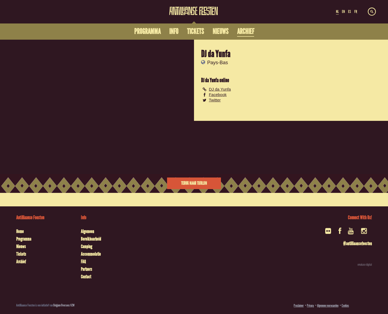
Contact (86, 277)
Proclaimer (299, 305)
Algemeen (87, 231)
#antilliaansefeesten (357, 244)
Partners (86, 269)
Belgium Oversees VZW (64, 305)
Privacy (310, 305)
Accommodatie (91, 254)
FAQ (83, 262)
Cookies (345, 305)
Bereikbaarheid (91, 239)
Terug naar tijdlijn (194, 183)
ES (349, 11)
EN (343, 11)
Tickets (21, 254)
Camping (86, 247)
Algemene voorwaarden (327, 305)
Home (20, 231)
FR (355, 11)
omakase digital (365, 265)
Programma (23, 239)
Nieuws (21, 247)
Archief (21, 262)
